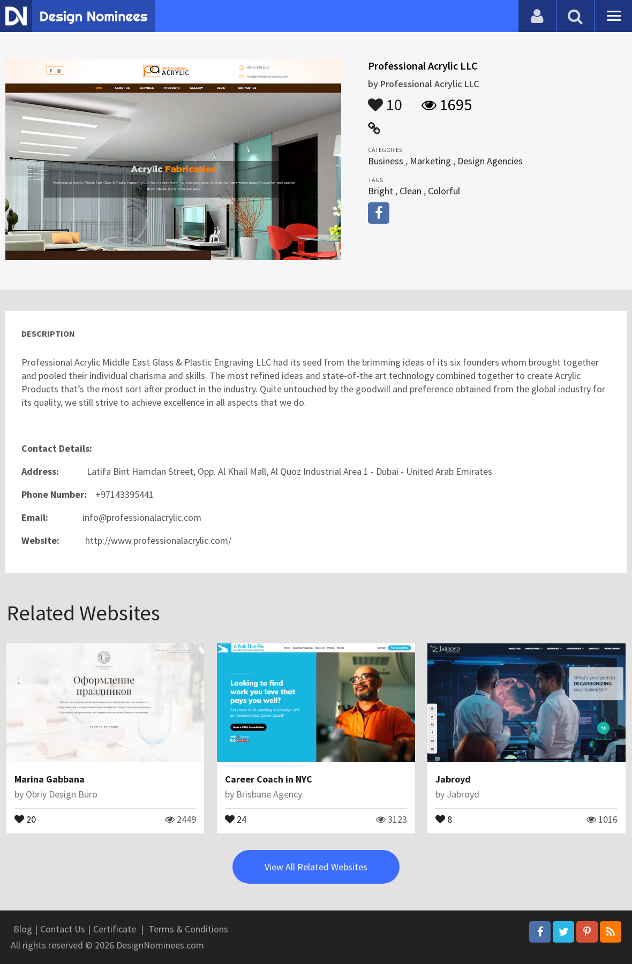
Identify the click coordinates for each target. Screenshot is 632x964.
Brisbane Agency (269, 794)
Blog (22, 929)
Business (385, 161)
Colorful (444, 191)
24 (235, 818)
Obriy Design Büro (61, 794)
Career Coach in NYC (268, 779)
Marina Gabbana (49, 779)
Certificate (114, 929)
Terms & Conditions (188, 929)
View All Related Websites (316, 867)
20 (25, 818)
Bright (380, 191)
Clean (411, 191)
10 (385, 99)
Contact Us (62, 929)
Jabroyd (453, 779)
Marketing (430, 161)
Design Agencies (490, 161)
